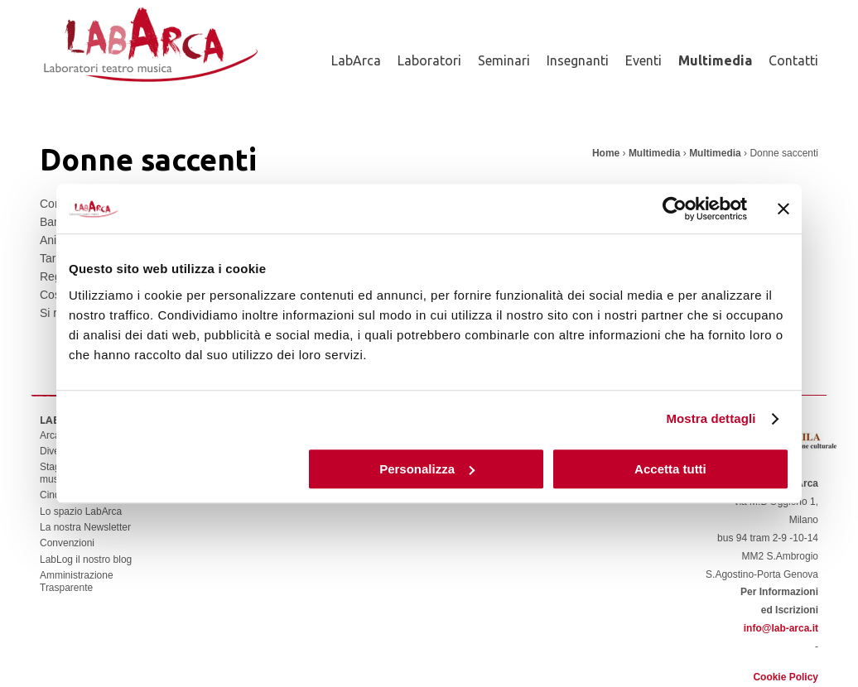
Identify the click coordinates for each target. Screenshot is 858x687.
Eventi (643, 60)
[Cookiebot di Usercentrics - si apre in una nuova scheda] (674, 208)
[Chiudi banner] (783, 208)
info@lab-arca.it (781, 628)
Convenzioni (67, 543)
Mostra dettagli (710, 418)
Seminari (504, 60)
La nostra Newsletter (85, 527)
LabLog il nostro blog (86, 559)
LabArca (356, 60)
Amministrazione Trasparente (76, 581)
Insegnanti (578, 60)
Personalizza (427, 469)
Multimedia (715, 60)
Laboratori (429, 60)
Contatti (793, 60)
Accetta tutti (670, 469)
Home (605, 153)
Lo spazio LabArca (81, 511)
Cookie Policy (785, 677)
